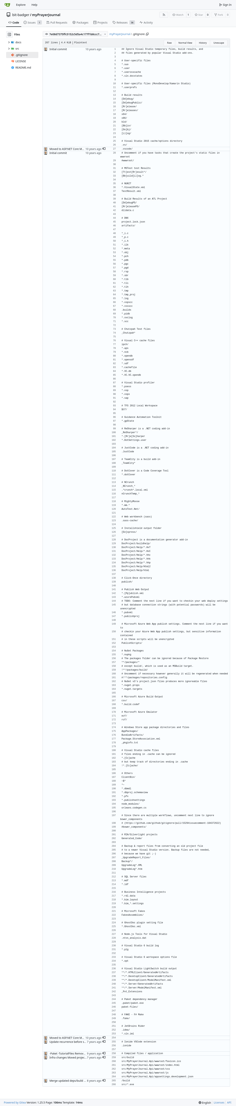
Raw (169, 42)
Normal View (185, 42)
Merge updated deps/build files (69, 1080)
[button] (103, 149)
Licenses (219, 1102)
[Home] (7, 4)
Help (34, 5)
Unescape (218, 42)
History (203, 42)
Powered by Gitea (15, 1102)
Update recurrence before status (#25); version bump (82, 1042)
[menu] (205, 1102)
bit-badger (20, 15)
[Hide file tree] (9, 34)
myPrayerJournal (46, 15)
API (229, 1102)
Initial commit (58, 49)
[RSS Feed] (164, 15)
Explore (20, 5)
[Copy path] (147, 34)
